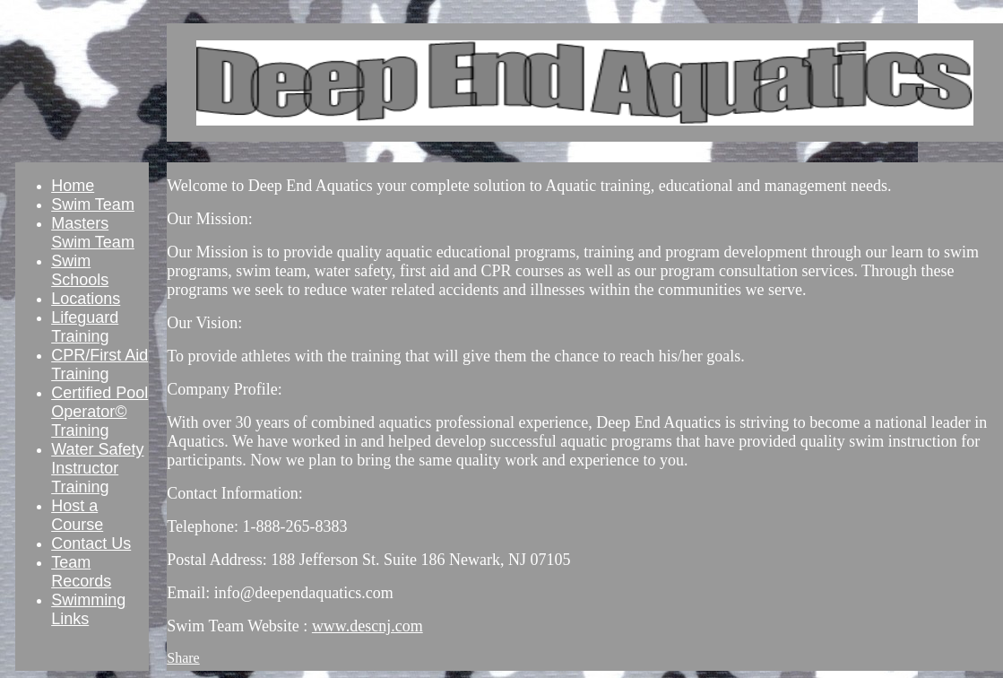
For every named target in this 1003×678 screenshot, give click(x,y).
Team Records (81, 571)
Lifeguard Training (84, 327)
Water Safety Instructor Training (97, 468)
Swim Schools (79, 270)
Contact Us (91, 543)
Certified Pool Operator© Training (99, 411)
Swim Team (92, 204)
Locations (85, 299)
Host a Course (77, 515)
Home (72, 186)
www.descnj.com (367, 626)
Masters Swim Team (92, 232)
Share (183, 657)
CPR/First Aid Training (99, 364)
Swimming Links (88, 609)
